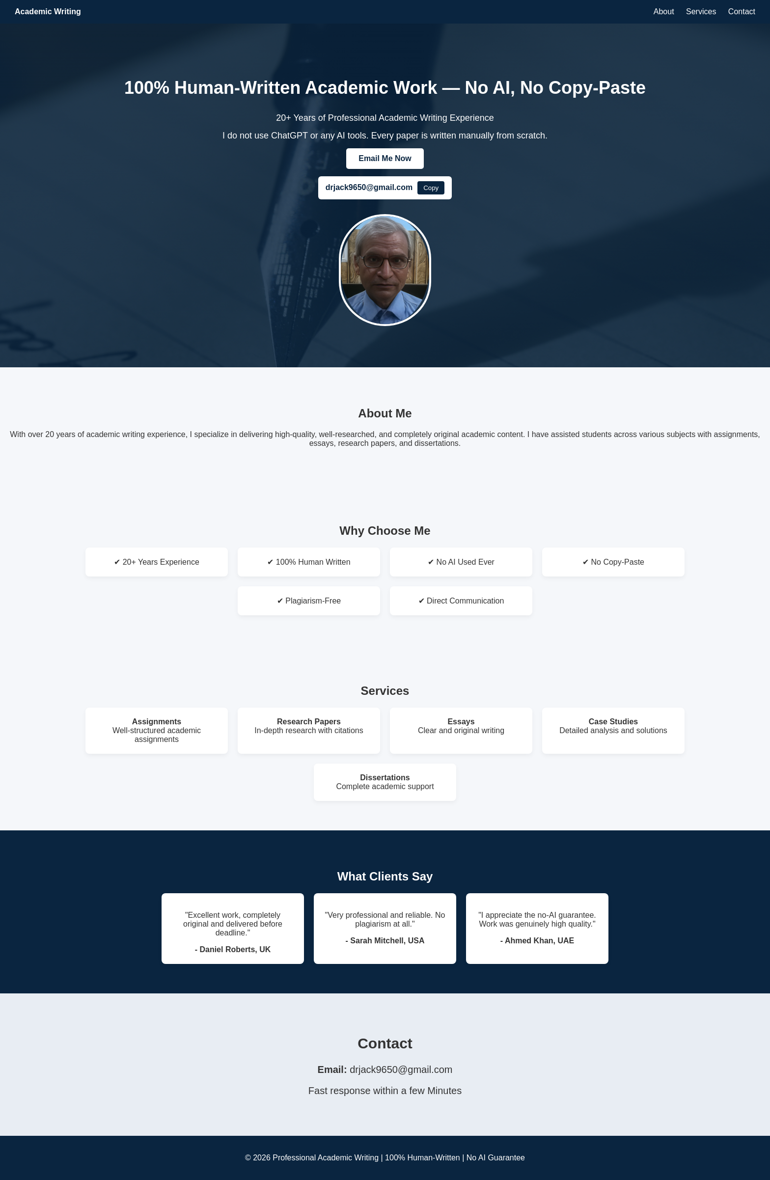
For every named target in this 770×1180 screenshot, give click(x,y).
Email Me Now (385, 158)
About (664, 11)
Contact (741, 11)
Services (701, 11)
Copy (431, 188)
